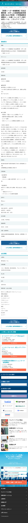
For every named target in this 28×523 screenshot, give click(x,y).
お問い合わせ (14, 512)
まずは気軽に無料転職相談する (16, 35)
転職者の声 (14, 502)
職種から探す (5, 381)
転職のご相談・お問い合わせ (16, 482)
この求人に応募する (14, 31)
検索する (14, 396)
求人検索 (14, 488)
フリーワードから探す (8, 374)
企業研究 (14, 498)
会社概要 (14, 505)
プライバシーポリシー (14, 509)
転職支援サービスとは (14, 495)
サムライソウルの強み (14, 492)
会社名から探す (6, 388)
